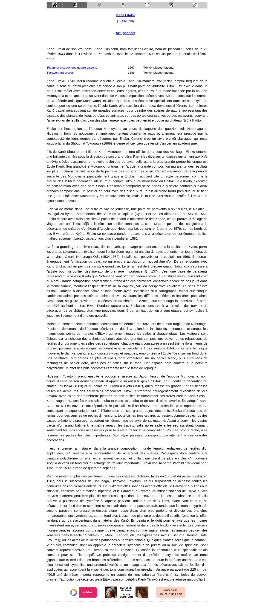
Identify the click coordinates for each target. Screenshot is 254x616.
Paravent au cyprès (60, 72)
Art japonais (125, 33)
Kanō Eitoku (125, 15)
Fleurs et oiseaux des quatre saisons (72, 67)
